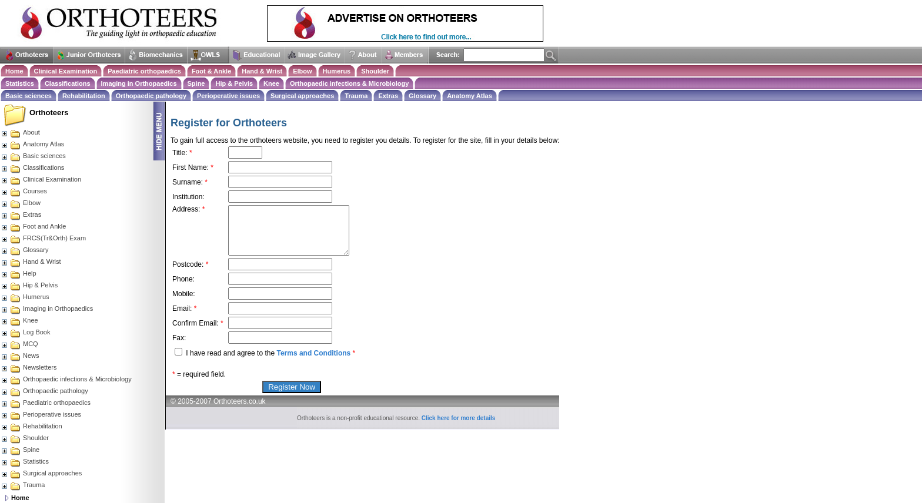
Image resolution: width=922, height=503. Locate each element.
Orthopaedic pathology (151, 95)
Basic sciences (28, 95)
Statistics (19, 83)
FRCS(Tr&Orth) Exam (43, 238)
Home (14, 71)
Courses (24, 191)
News (20, 355)
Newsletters (28, 367)
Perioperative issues (228, 95)
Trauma (356, 95)
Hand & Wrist (262, 71)
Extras (388, 95)
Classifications (68, 83)
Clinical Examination (66, 71)
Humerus (337, 71)
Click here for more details (459, 418)
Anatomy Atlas (469, 95)
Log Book (25, 332)
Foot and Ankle (33, 226)
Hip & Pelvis (234, 83)
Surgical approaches (302, 95)
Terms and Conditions (313, 353)
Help (18, 273)
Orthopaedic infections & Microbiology (349, 83)
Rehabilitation (83, 95)
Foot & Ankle (211, 71)
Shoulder (375, 71)
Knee (271, 83)
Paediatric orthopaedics (144, 71)
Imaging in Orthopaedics (139, 83)
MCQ (19, 343)
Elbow (302, 71)
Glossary (422, 95)
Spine (196, 83)
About (20, 132)
